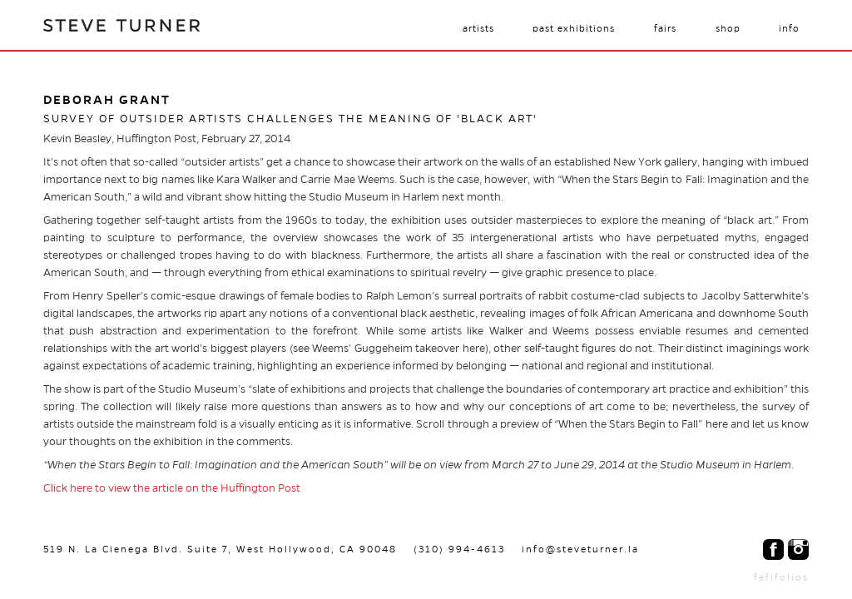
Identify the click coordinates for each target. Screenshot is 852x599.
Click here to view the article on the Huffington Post (171, 488)
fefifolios (781, 577)
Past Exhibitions (573, 28)
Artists (478, 28)
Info (789, 28)
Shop (728, 28)
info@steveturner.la (580, 549)
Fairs (665, 28)
